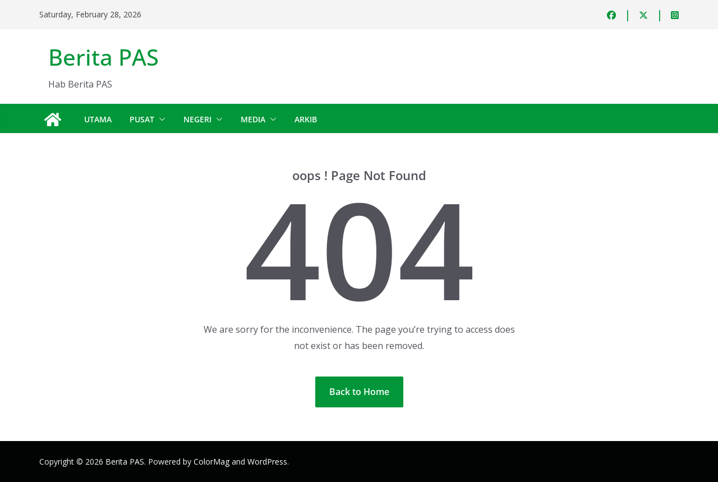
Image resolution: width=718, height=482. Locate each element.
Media (253, 119)
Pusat (142, 119)
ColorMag (211, 461)
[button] (159, 119)
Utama (98, 119)
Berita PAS (103, 57)
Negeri (197, 119)
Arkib (305, 119)
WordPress (267, 461)
